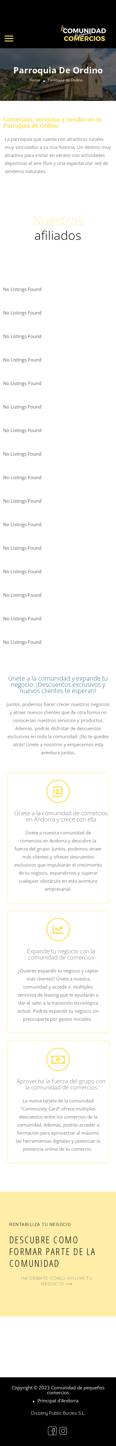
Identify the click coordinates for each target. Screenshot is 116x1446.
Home (35, 80)
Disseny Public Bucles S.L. (58, 1413)
